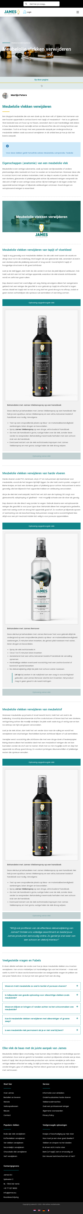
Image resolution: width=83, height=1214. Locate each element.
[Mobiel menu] (77, 12)
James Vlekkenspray (24, 429)
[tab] (41, 302)
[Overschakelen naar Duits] (44, 1210)
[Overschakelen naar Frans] (48, 1210)
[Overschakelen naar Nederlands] (34, 1210)
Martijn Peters (19, 95)
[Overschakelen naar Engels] (39, 1210)
